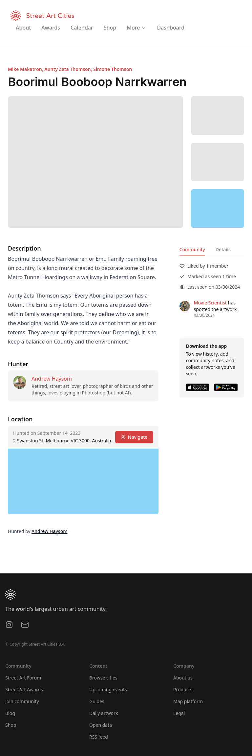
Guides (96, 701)
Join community (22, 701)
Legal (179, 713)
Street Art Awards (24, 689)
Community (192, 249)
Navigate (134, 437)
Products (182, 689)
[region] (217, 208)
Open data (100, 725)
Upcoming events (108, 689)
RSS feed (98, 737)
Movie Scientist (210, 303)
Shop (10, 725)
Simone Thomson (112, 69)
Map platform (188, 701)
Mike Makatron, (26, 69)
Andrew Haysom (52, 378)
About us (183, 678)
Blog (10, 713)
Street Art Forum (23, 678)
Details (223, 249)
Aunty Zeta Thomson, (68, 69)
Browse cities (103, 678)
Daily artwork (103, 713)
